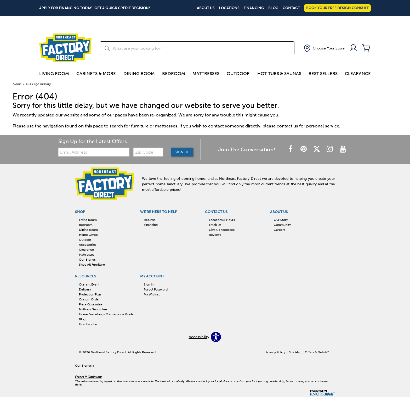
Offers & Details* (317, 352)
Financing (254, 8)
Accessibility (199, 337)
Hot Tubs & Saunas (279, 73)
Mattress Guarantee (93, 309)
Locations (229, 8)
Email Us (215, 225)
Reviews (215, 235)
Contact (291, 8)
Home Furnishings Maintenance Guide (106, 314)
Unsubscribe (88, 324)
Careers (279, 230)
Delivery (85, 289)
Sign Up (182, 152)
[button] (324, 48)
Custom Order (89, 299)
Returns (149, 220)
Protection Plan (90, 294)
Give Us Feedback (222, 230)
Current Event (89, 284)
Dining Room (139, 73)
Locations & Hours (222, 220)
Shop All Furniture (92, 264)
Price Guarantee (90, 304)
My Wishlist (152, 294)
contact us (287, 125)
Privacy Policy (275, 352)
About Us (206, 8)
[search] (197, 48)
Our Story (281, 220)
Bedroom (173, 73)
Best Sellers (323, 73)
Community (282, 225)
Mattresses (205, 73)
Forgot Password (156, 289)
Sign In (148, 284)
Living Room (54, 73)
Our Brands (87, 259)
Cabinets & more (96, 73)
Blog (273, 8)
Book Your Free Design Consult (337, 8)
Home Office (88, 235)
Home (17, 84)
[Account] (353, 48)
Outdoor (238, 73)
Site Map (295, 352)
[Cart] (366, 48)
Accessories (87, 245)
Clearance (358, 73)
